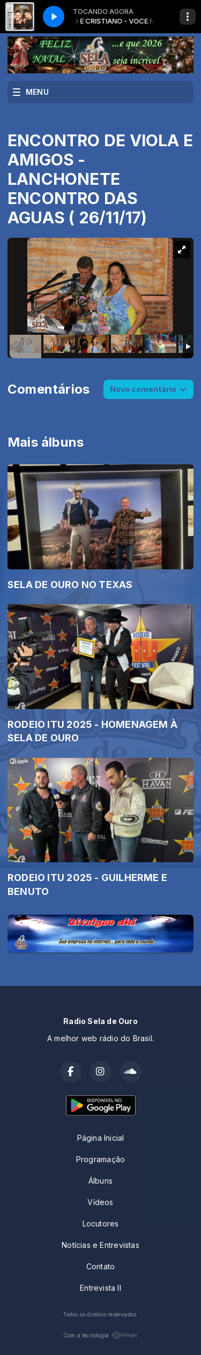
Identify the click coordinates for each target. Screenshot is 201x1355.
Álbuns (100, 1180)
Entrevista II (100, 1287)
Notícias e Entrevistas (100, 1244)
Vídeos (100, 1202)
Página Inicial (100, 1137)
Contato (100, 1266)
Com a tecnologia (100, 1335)
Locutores (101, 1223)
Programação (100, 1159)
